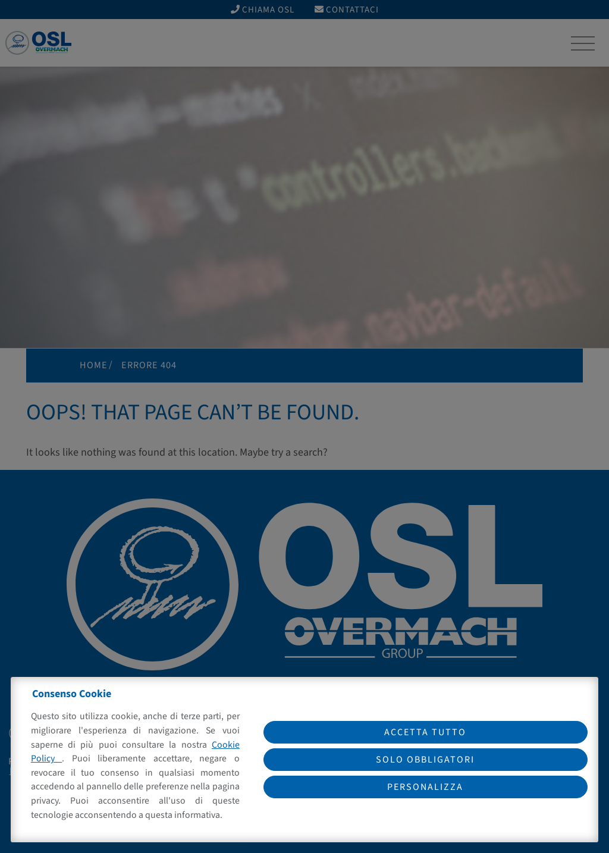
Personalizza (425, 787)
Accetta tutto (425, 732)
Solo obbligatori (425, 759)
